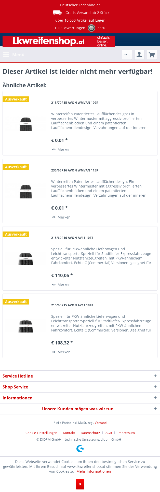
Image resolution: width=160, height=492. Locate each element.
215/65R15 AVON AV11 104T (72, 305)
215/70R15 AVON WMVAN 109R (74, 102)
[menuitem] (13, 55)
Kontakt (69, 432)
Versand (100, 423)
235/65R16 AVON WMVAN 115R (74, 170)
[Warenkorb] (152, 55)
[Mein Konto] (139, 55)
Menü (13, 54)
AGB (108, 432)
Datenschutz (90, 432)
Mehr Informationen (93, 471)
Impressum (126, 432)
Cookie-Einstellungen (41, 432)
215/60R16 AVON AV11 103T (72, 238)
